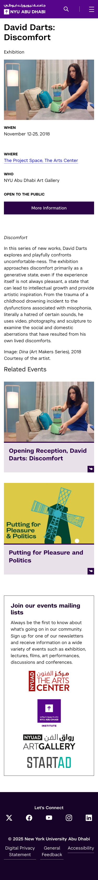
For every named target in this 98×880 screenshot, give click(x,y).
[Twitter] (9, 819)
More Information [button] (49, 208)
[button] (66, 9)
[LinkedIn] (89, 819)
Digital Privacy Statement (20, 851)
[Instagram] (69, 819)
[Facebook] (29, 819)
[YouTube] (49, 819)
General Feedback (52, 851)
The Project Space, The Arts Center (41, 160)
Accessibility (81, 848)
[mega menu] (90, 9)
